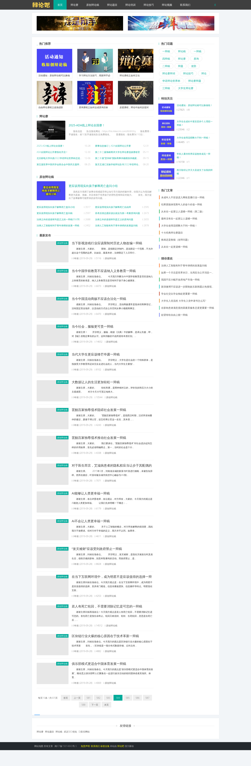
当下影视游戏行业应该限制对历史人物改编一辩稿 (108, 243)
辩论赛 (74, 5)
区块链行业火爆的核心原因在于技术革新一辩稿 (107, 650)
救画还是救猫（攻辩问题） (175, 239)
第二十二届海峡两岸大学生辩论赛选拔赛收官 (117, 152)
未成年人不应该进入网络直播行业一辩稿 (182, 197)
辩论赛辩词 (168, 73)
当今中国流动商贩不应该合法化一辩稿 (100, 301)
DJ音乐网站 (84, 747)
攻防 (193, 66)
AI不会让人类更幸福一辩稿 (92, 533)
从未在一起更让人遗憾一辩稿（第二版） (182, 211)
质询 (196, 58)
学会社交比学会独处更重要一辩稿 (179, 293)
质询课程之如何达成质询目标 (93, 107)
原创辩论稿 (92, 5)
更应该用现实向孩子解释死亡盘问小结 (93, 186)
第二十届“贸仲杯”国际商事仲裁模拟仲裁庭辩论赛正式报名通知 (117, 158)
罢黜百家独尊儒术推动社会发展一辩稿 (100, 446)
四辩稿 (166, 58)
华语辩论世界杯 (171, 81)
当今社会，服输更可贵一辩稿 (94, 330)
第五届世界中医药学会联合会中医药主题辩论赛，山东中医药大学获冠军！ (59, 164)
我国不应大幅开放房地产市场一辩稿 (180, 279)
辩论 (203, 73)
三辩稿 (166, 88)
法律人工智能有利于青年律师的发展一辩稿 (58, 225)
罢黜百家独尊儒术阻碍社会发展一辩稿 (100, 417)
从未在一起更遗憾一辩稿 (174, 246)
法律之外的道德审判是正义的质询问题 (114, 219)
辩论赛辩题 (194, 81)
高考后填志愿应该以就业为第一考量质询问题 (117, 213)
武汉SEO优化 (70, 747)
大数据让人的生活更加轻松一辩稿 (97, 388)
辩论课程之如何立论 (130, 75)
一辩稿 (166, 51)
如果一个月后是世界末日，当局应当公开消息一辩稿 (188, 272)
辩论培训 (130, 5)
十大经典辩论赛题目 (172, 232)
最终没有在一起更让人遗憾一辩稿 (179, 218)
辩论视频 (167, 5)
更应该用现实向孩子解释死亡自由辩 (113, 207)
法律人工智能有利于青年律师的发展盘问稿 (116, 225)
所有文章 (48, 761)
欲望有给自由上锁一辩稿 (174, 314)
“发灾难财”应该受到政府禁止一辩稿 (98, 562)
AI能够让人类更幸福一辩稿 (92, 504)
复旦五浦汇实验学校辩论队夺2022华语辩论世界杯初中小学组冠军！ (117, 164)
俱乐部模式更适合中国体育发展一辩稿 (100, 679)
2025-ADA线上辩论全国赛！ (87, 125)
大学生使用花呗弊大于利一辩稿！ (179, 225)
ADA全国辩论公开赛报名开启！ (52, 152)
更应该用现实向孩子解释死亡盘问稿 (55, 213)
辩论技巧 (149, 5)
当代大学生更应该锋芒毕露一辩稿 (97, 359)
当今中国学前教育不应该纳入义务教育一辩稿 (105, 272)
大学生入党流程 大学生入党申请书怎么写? (183, 300)
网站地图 (38, 761)
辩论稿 (182, 51)
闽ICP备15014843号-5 (66, 761)
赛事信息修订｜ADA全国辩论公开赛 (113, 145)
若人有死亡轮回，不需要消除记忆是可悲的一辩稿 (108, 621)
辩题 (180, 66)
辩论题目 (112, 5)
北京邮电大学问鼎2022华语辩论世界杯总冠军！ (59, 158)
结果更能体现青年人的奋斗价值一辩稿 (181, 204)
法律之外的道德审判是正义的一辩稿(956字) (58, 219)
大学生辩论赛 (185, 88)
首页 (60, 5)
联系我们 (185, 5)
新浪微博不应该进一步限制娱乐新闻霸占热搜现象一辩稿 (191, 286)
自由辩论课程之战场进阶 (50, 107)
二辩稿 (166, 66)
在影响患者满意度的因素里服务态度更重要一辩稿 (187, 307)
